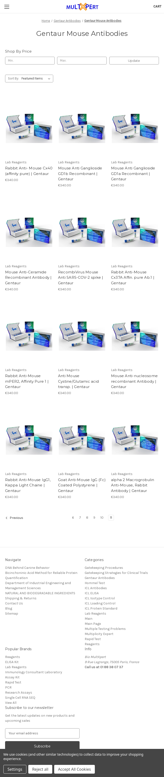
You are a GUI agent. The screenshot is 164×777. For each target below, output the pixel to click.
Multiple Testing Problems (105, 629)
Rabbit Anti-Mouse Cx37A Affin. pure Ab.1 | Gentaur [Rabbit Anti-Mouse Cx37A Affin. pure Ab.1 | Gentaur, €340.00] (132, 277)
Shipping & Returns (21, 598)
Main (88, 619)
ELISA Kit (12, 662)
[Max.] (82, 60)
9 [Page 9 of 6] (94, 517)
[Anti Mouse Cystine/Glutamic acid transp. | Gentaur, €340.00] (82, 333)
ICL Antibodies (96, 588)
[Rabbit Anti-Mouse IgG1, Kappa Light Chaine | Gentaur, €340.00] (29, 437)
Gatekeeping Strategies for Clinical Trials (116, 573)
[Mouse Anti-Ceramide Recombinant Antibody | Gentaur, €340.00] (29, 229)
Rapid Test (93, 639)
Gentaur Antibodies (100, 578)
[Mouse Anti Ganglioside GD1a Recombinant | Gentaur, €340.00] (135, 125)
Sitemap (11, 613)
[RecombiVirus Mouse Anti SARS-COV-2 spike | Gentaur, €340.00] (82, 229)
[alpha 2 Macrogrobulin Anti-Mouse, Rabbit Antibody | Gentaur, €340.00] (135, 437)
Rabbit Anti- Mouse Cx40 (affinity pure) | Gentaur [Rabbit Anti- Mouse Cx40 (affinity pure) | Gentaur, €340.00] (28, 171)
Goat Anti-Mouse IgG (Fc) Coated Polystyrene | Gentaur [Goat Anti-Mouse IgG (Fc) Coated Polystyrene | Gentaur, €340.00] (82, 485)
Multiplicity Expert (99, 634)
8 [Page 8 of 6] (87, 517)
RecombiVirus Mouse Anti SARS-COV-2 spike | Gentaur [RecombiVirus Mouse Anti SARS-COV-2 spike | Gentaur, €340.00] (80, 277)
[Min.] (30, 60)
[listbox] (37, 78)
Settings (14, 769)
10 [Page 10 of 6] (102, 517)
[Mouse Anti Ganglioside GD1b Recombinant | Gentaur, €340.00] (82, 125)
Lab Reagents (95, 613)
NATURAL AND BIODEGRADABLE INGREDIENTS (40, 593)
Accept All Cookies (74, 769)
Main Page (93, 624)
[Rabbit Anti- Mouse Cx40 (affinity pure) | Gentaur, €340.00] (29, 125)
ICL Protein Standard (101, 608)
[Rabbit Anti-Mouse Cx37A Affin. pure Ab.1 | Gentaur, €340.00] (135, 229)
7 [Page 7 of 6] (80, 517)
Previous (14, 517)
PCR (8, 687)
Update (134, 61)
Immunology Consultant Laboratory (33, 672)
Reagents (92, 644)
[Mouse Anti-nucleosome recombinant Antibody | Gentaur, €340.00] (135, 333)
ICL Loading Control (100, 603)
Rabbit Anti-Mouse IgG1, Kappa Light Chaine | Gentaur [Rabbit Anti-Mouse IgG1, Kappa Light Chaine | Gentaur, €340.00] (28, 485)
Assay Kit (12, 677)
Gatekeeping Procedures (104, 568)
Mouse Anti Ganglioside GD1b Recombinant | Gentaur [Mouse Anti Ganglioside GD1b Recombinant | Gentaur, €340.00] (80, 173)
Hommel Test (95, 583)
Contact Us (14, 603)
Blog (8, 608)
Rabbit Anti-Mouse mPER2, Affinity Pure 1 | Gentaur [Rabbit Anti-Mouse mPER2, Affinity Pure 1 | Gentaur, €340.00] (27, 381)
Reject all (40, 769)
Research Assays (18, 692)
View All (10, 703)
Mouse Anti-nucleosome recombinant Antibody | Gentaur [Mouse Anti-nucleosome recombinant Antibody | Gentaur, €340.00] (134, 381)
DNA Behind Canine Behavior (27, 568)
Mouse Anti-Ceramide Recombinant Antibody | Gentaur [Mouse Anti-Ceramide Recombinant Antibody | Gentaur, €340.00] (28, 277)
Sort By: (13, 78)
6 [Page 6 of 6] (73, 517)
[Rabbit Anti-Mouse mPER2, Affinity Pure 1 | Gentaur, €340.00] (29, 333)
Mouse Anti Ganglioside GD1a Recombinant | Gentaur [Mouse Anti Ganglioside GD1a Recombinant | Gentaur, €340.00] (133, 173)
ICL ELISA (92, 593)
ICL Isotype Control (100, 598)
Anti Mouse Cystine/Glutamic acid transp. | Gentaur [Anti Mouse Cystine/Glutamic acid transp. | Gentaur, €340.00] (78, 381)
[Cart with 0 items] (157, 6)
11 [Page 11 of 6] (111, 517)
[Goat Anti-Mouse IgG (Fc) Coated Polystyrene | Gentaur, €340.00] (82, 437)
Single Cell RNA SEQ (20, 698)
